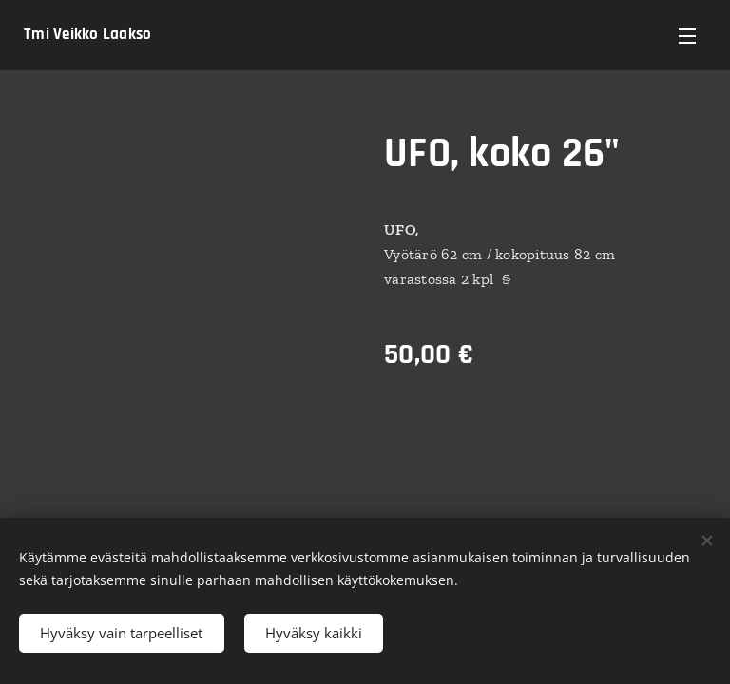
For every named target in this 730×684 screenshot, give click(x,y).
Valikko (687, 36)
